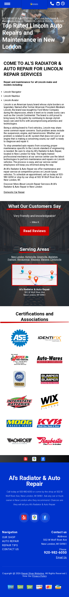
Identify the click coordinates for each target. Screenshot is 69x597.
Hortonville (30, 257)
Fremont (12, 259)
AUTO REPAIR (10, 541)
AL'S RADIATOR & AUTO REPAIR (17, 18)
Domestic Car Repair (14, 192)
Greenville (42, 257)
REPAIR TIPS (10, 545)
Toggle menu (7, 4)
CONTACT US (10, 549)
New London (17, 257)
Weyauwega (23, 259)
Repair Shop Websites (32, 573)
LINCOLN (59, 21)
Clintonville (55, 259)
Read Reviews (34, 231)
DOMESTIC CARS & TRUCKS (39, 21)
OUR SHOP (8, 537)
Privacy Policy (39, 576)
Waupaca (35, 259)
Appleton (53, 257)
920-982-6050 (25, 491)
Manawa (45, 259)
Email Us (61, 557)
